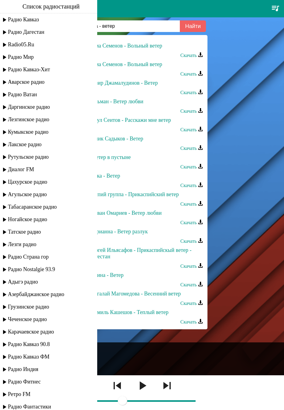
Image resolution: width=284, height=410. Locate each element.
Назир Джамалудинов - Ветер (123, 83)
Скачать (191, 55)
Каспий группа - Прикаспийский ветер (134, 194)
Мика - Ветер (104, 176)
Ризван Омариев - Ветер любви (125, 213)
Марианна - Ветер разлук (118, 231)
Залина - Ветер (106, 275)
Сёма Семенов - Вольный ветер (126, 46)
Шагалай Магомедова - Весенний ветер (135, 294)
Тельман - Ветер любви (116, 101)
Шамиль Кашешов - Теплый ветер (129, 312)
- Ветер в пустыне (110, 157)
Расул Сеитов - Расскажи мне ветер (130, 120)
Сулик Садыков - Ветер (116, 139)
